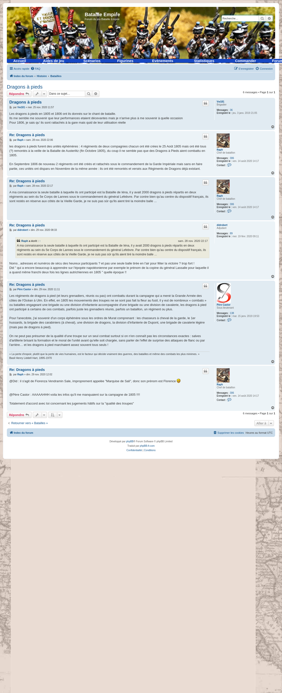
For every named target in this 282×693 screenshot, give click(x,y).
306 (232, 158)
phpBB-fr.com (147, 446)
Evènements (162, 61)
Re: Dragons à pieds (27, 135)
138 (232, 313)
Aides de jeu (53, 61)
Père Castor (223, 304)
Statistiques (204, 61)
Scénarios (92, 61)
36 (231, 110)
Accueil (19, 61)
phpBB (129, 441)
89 (231, 233)
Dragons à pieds (25, 87)
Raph (220, 149)
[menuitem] (35, 69)
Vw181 (220, 101)
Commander (245, 61)
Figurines (125, 61)
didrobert (222, 225)
